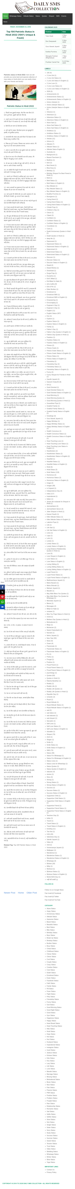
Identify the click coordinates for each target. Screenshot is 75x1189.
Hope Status (51, 1034)
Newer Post (9, 893)
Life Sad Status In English (56, 530)
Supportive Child (52, 796)
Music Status (51, 1082)
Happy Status (51, 1021)
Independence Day (53, 491)
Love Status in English (54, 561)
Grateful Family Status (54, 408)
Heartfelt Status (52, 461)
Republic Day (51, 694)
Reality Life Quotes (53, 689)
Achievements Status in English (58, 99)
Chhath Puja (51, 207)
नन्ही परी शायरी (51, 879)
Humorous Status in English (56, 480)
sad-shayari (51, 718)
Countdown (51, 226)
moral (49, 617)
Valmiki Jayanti (52, 839)
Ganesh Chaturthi (53, 382)
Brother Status (52, 943)
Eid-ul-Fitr (50, 286)
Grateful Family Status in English (58, 411)
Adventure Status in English (56, 120)
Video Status (51, 1149)
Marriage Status (52, 1074)
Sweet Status (51, 1141)
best (48, 163)
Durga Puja (50, 273)
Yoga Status (51, 1162)
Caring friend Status (53, 202)
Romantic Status (52, 1109)
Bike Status (51, 930)
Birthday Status (52, 932)
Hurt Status (50, 1039)
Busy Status (51, 946)
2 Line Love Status (53, 86)
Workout (49, 869)
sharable (50, 731)
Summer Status (52, 1138)
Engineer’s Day (52, 308)
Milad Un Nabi (51, 609)
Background (51, 154)
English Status (52, 313)
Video (49, 842)
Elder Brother (51, 289)
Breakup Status (52, 940)
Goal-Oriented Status (54, 390)
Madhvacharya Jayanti (54, 580)
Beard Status (51, 922)
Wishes (49, 863)
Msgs (48, 625)
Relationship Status (53, 1106)
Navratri (49, 633)
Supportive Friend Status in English (59, 811)
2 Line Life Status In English (56, 81)
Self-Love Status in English (56, 729)
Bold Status (51, 180)
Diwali (49, 265)
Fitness (49, 345)
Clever (49, 212)
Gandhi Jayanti (52, 379)
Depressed (50, 241)
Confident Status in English (56, 223)
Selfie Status (51, 1114)
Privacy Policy (51, 1172)
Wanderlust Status (53, 855)
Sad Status (50, 1111)
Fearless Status (52, 340)
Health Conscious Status (55, 434)
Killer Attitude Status (54, 517)
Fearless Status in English (56, 343)
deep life (50, 238)
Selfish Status (51, 1117)
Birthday (49, 170)
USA (48, 834)
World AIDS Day (52, 877)
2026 (48, 91)
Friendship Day (52, 364)
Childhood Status (53, 951)
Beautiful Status (52, 924)
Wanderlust (50, 853)
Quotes (44, 16)
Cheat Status (51, 948)
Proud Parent (51, 665)
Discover (50, 257)
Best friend (50, 165)
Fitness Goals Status (54, 351)
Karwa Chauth (52, 514)
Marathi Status (52, 1071)
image (49, 483)
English (49, 310)
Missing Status (52, 1077)
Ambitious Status (52, 133)
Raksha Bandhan (53, 681)
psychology (50, 673)
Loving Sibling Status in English (57, 569)
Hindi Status (51, 472)
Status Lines (51, 761)
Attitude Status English (54, 149)
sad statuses (51, 715)
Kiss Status (50, 1061)
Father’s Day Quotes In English (57, 332)
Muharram (50, 627)
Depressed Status (53, 244)
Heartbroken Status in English (57, 456)
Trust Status (51, 1146)
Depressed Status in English (56, 246)
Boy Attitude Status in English (57, 191)
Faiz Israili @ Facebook (53, 893)
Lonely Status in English (55, 546)
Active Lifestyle (52, 102)
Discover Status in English (56, 262)
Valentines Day (52, 837)
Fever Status (51, 991)
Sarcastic (50, 721)
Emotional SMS (52, 294)
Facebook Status (52, 980)
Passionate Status (53, 649)
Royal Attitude (51, 702)
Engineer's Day (52, 305)
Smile (49, 742)
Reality (49, 683)
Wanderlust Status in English (57, 858)
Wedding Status (52, 1151)
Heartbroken (51, 451)
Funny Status (51, 1002)
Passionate (50, 646)
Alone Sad (50, 122)
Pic (48, 654)
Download (50, 270)
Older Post (32, 893)
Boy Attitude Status (53, 188)
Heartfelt (50, 459)
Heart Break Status (53, 1023)
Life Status (50, 1066)
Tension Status (52, 1143)
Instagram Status (52, 1047)
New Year (50, 638)
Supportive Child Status (55, 798)
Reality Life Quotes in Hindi (56, 691)
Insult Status (51, 1050)
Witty (48, 866)
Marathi (49, 591)
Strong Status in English (55, 785)
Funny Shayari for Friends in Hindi (58, 375)
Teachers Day (51, 815)
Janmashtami (51, 506)
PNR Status (51, 1093)
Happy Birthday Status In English (58, 426)
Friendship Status (53, 367)
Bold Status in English (54, 183)
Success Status (52, 790)
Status (38, 16)
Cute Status (51, 970)
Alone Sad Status (53, 125)
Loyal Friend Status (53, 575)
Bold (48, 178)
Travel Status (51, 823)
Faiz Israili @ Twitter (52, 896)
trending (49, 829)
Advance (50, 112)
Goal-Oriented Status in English (58, 392)
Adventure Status (53, 117)
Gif (48, 384)
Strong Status (51, 782)
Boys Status (51, 935)
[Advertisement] (20, 58)
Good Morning (52, 395)
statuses (50, 771)
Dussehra (50, 276)
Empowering (51, 300)
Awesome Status (52, 919)
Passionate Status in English (57, 651)
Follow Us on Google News (54, 890)
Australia (50, 152)
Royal (49, 699)
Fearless (50, 337)
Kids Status (51, 1058)
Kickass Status (52, 1055)
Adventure (50, 115)
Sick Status (50, 1122)
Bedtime (49, 160)
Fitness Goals (51, 348)
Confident (50, 218)
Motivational (51, 622)
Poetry (49, 657)
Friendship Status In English (56, 369)
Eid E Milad (51, 278)
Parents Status (52, 1090)
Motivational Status (53, 1079)
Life (48, 525)
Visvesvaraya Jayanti (54, 847)
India (48, 494)
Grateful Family (52, 406)
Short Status (51, 1119)
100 (48, 73)
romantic (50, 697)
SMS (58, 16)
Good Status (51, 1012)
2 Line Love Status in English (57, 89)
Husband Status (52, 1042)
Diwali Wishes (51, 268)
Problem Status (52, 1098)
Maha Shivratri (52, 585)
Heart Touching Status (54, 1026)
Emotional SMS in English (56, 297)
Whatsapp (50, 861)
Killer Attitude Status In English (57, 519)
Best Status (51, 927)
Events (63, 16)
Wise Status (51, 1159)
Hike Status (51, 1029)
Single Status (51, 1125)
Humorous (50, 475)
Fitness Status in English (55, 359)
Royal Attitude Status (54, 705)
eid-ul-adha (50, 284)
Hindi (48, 467)
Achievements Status (54, 97)
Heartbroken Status (53, 453)
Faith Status (51, 983)
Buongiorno (51, 196)
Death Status (51, 973)
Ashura (49, 141)
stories (49, 774)
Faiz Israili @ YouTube (52, 900)
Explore (49, 318)
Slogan (49, 739)
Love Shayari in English (55, 556)
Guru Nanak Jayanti (53, 418)
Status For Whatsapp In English (58, 758)
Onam (49, 643)
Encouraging (51, 302)
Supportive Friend (53, 805)
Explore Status (52, 321)
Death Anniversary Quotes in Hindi (59, 231)
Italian (49, 499)
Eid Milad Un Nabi (53, 281)
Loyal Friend (51, 572)
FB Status (50, 989)
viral (48, 845)
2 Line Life (50, 75)
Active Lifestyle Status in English (58, 107)
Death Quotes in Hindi (54, 236)
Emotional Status (52, 975)
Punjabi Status (52, 1101)
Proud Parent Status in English (57, 670)
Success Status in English (56, 793)
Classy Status (51, 954)
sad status (50, 713)
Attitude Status (28, 16)
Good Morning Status (54, 1007)
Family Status (51, 986)
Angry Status (51, 911)
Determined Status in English (57, 254)
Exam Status (51, 978)
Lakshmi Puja (51, 522)
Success (50, 787)
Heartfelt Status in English (56, 464)
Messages (50, 606)
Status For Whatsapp (54, 755)
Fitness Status (52, 356)
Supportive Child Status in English (58, 801)
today (48, 818)
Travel (49, 821)
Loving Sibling (51, 564)
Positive (49, 662)
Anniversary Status (53, 914)
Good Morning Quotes (54, 398)
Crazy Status (51, 964)
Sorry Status (51, 1130)
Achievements (52, 94)
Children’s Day (52, 210)
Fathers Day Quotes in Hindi (56, 335)
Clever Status (51, 956)
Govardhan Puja (52, 403)
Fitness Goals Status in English (57, 353)
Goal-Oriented (52, 387)
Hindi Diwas (51, 469)
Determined (51, 249)
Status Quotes (52, 766)
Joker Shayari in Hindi (54, 511)
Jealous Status (52, 1053)
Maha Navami (51, 583)
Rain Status (51, 1103)
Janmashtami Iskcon (54, 509)
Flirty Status (51, 996)
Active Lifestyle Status (54, 105)
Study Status (51, 1133)
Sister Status (51, 1127)
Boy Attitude (51, 186)
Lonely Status (51, 543)
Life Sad (49, 527)
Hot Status (50, 1037)
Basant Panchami (53, 157)
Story (48, 777)
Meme (49, 603)
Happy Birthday (52, 421)
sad (48, 710)
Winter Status (51, 1157)
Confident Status (52, 220)
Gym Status (51, 1015)
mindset (49, 611)
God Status (50, 1005)
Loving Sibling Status (54, 567)
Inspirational (51, 496)
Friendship (50, 361)
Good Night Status (53, 1010)
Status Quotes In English (55, 769)
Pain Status (51, 1087)
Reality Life (50, 686)
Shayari (51, 16)
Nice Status (51, 1085)
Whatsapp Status (15, 16)
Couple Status (52, 962)
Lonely (49, 541)
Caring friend (51, 199)
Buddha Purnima (52, 194)
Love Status (51, 559)
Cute (48, 229)
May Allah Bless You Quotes (56, 593)
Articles (49, 138)
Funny (49, 372)
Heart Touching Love (54, 441)
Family (49, 327)
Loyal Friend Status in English (57, 577)
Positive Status (52, 1095)
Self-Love (50, 723)
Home (5, 16)
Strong (49, 780)
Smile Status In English (55, 748)
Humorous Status (53, 477)
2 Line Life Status (53, 78)
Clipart (49, 215)
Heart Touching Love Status (56, 444)
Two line (49, 831)
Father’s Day (51, 329)
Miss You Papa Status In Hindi (57, 614)
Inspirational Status (53, 1045)
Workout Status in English (56, 874)
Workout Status (52, 871)
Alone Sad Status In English (56, 128)
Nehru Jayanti (51, 635)
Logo (48, 535)
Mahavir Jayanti (52, 588)
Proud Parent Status (54, 667)
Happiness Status (53, 1018)
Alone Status (51, 908)
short (48, 737)
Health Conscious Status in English (59, 436)
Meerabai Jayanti (53, 601)
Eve (48, 316)
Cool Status (51, 959)
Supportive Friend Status (55, 808)
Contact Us (50, 1170)
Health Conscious (53, 431)
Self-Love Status (52, 726)
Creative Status (52, 967)
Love (48, 553)
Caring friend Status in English (57, 204)
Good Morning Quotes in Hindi (57, 401)
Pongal (49, 659)
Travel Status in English (55, 826)
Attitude (49, 144)
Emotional (50, 292)
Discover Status (52, 260)
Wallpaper (50, 850)
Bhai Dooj (50, 168)
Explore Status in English (55, 324)
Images (49, 485)
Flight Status (51, 994)
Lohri (48, 538)
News (5, 22)
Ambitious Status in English (56, 136)
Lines (48, 533)
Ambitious (50, 131)
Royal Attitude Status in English (57, 707)
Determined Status (53, 252)
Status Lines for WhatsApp (56, 764)
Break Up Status (52, 938)
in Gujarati (50, 488)
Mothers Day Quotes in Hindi (57, 619)
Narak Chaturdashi (53, 630)
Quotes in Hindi (52, 678)
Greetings (50, 416)
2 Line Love (51, 83)
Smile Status (51, 745)
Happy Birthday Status (54, 424)
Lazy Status (51, 1063)
